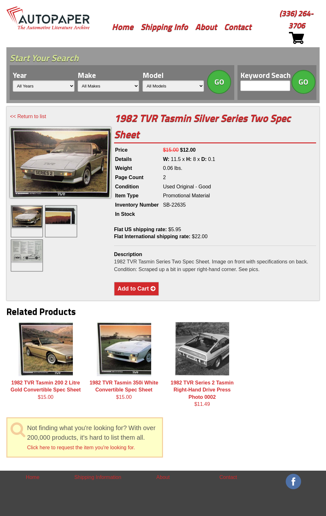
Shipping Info (164, 26)
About (206, 26)
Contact (237, 26)
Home (122, 26)
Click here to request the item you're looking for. (81, 447)
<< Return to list (28, 116)
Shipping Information (97, 477)
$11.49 (202, 364)
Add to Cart (136, 288)
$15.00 (46, 361)
